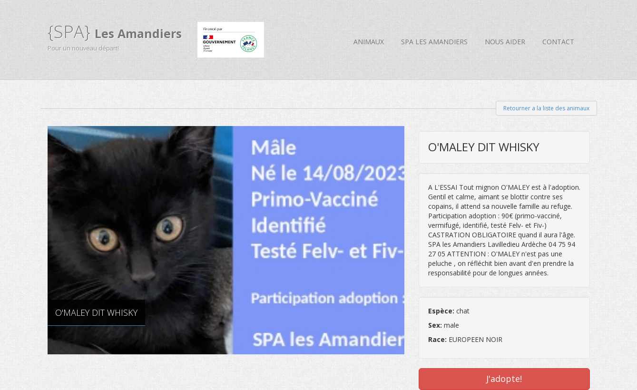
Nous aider (505, 41)
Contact (558, 41)
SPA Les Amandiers (434, 41)
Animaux (368, 41)
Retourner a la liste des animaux (546, 108)
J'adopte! (504, 378)
